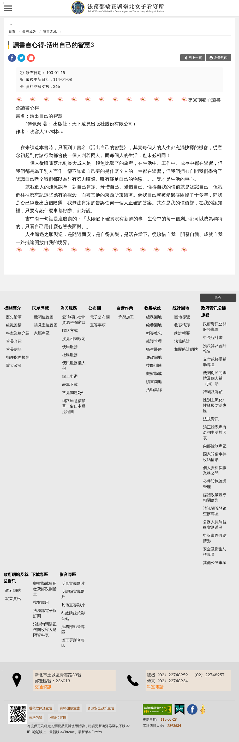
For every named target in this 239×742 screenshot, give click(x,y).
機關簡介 (12, 307)
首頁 (12, 31)
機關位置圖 (43, 316)
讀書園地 (50, 31)
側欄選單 (8, 8)
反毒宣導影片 (73, 583)
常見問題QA (72, 392)
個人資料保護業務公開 (214, 470)
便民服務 (70, 346)
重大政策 (14, 365)
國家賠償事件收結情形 (214, 457)
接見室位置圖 (45, 325)
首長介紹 (14, 341)
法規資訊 (211, 418)
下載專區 (39, 574)
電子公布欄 (100, 316)
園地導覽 (182, 316)
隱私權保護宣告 (40, 708)
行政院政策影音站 (73, 616)
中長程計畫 (213, 337)
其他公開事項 (214, 562)
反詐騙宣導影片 (73, 594)
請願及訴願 (213, 391)
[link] (12, 58)
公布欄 (94, 307)
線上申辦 (70, 376)
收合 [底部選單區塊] (218, 297)
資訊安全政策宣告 (101, 708)
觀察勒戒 (154, 373)
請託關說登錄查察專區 (214, 511)
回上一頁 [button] (195, 58)
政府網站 (13, 590)
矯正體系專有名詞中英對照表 (214, 432)
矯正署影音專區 (73, 643)
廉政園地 (154, 357)
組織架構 (14, 325)
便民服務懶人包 (74, 365)
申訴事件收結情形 (214, 538)
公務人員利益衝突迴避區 (214, 524)
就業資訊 (13, 598)
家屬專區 (42, 333)
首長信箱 (14, 349)
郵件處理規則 (17, 357)
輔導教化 (154, 333)
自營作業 (124, 307)
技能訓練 (154, 365)
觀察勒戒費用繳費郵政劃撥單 (45, 589)
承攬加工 (126, 316)
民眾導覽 (40, 307)
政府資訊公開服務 (213, 311)
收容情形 (182, 325)
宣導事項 (98, 325)
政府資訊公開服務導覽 (214, 326)
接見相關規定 (74, 338)
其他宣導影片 (73, 605)
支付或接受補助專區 (214, 362)
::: (3, 3)
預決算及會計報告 (214, 348)
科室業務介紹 (17, 333)
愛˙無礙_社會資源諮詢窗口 (74, 319)
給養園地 (154, 325)
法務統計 (182, 341)
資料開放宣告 (70, 708)
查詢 (231, 8)
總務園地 (154, 316)
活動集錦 (154, 389)
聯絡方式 (70, 330)
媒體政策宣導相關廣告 (214, 497)
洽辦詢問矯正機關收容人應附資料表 (45, 629)
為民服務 (68, 307)
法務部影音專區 (73, 629)
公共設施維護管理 (214, 484)
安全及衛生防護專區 (214, 551)
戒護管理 (154, 341)
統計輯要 (182, 333)
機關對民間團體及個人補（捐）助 (214, 378)
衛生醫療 (154, 349)
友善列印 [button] (221, 58)
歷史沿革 (14, 316)
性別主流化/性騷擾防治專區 (214, 405)
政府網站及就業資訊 (15, 577)
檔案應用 (41, 602)
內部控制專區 (214, 445)
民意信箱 (35, 717)
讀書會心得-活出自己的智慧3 (53, 44)
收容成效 (29, 31)
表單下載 (70, 384)
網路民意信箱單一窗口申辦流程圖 (74, 406)
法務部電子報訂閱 (45, 613)
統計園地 (180, 307)
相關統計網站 (186, 349)
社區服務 (70, 354)
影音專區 (67, 574)
